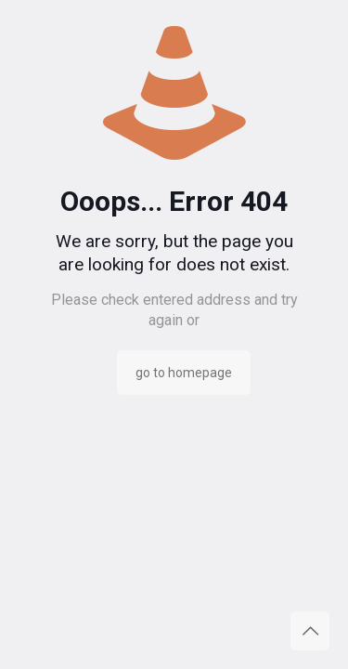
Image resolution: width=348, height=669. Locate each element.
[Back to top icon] (309, 630)
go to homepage (183, 372)
